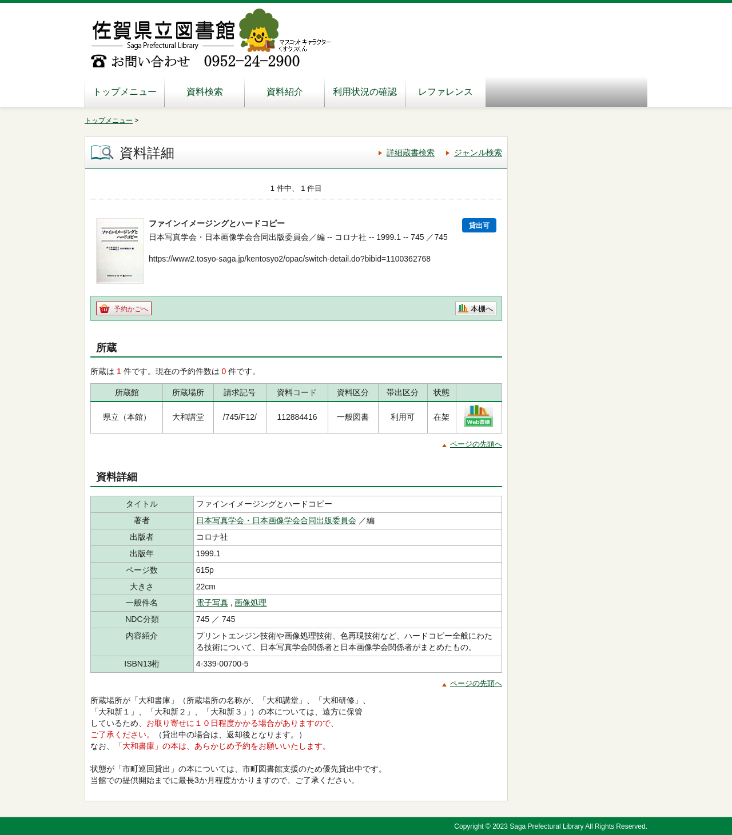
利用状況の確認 (365, 92)
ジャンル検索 (478, 152)
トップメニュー (125, 92)
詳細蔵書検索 (411, 152)
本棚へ (482, 308)
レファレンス (445, 92)
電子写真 (212, 602)
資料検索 (204, 92)
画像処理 (250, 602)
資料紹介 (284, 92)
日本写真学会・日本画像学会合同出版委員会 (276, 520)
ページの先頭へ (476, 444)
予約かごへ (131, 309)
